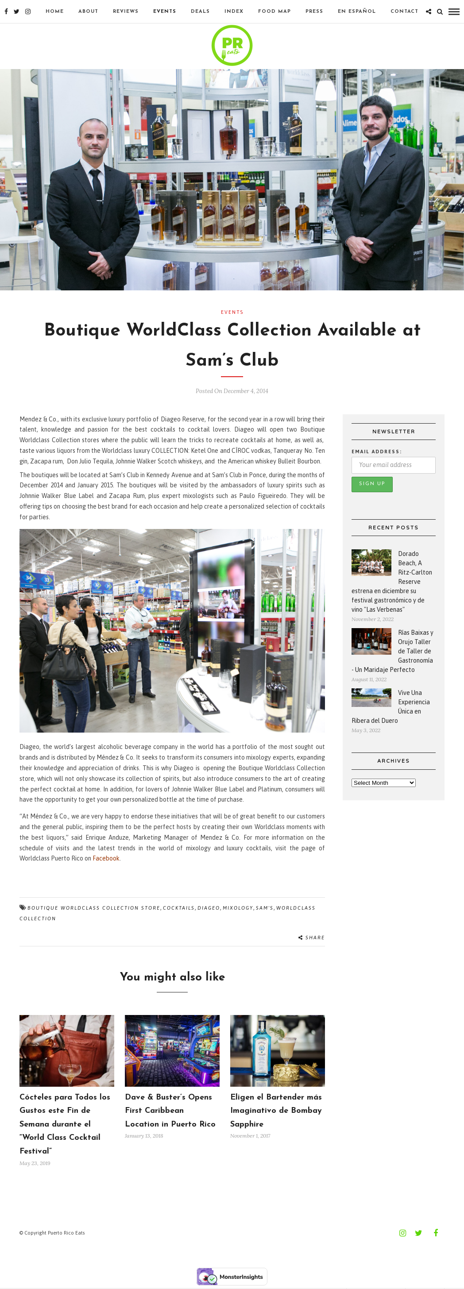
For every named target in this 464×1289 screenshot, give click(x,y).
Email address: (377, 451)
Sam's (265, 908)
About (88, 11)
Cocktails (179, 908)
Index (234, 11)
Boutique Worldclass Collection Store (93, 908)
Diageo (208, 908)
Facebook (106, 858)
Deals (200, 11)
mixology (238, 908)
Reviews (126, 11)
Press (314, 11)
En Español (357, 11)
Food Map (274, 11)
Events (164, 11)
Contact (404, 11)
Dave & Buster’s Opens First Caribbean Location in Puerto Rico (170, 1111)
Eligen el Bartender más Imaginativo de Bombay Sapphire (276, 1111)
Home (55, 11)
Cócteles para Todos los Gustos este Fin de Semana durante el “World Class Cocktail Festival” (64, 1124)
